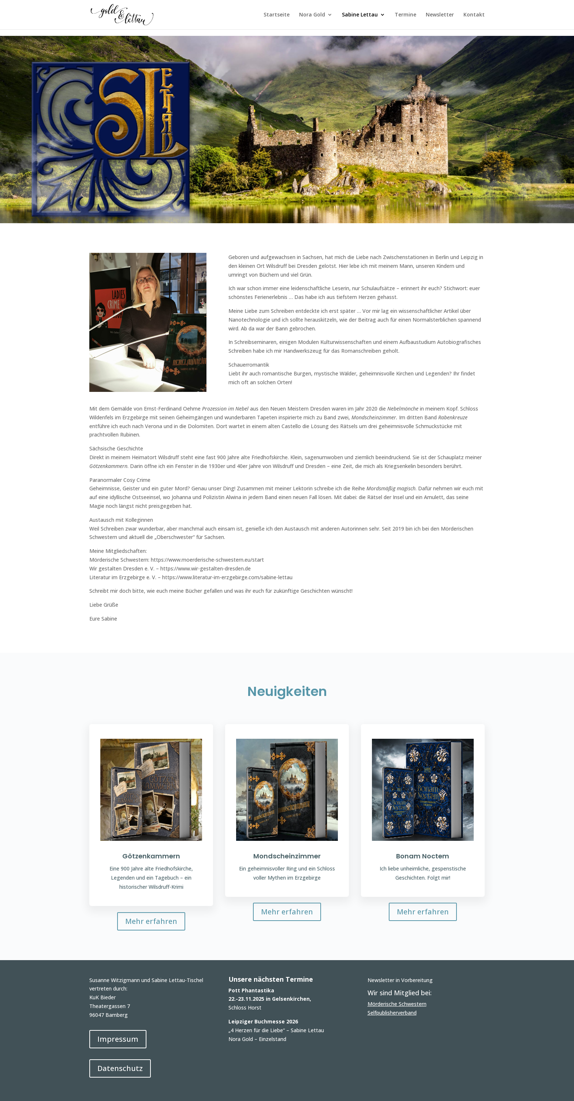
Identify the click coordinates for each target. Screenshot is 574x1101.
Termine (405, 15)
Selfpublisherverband (392, 1012)
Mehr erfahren (151, 921)
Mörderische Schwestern (397, 1003)
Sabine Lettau (360, 15)
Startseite (277, 15)
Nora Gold (312, 15)
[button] (16, 1085)
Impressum (117, 1039)
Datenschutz (120, 1068)
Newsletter (440, 15)
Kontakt (474, 15)
